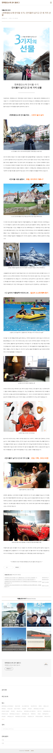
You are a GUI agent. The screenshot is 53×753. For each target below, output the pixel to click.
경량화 (24, 708)
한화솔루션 (45, 714)
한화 (40, 706)
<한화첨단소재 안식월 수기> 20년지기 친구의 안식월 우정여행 (19, 579)
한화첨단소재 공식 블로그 (11, 2)
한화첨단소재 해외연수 (30, 711)
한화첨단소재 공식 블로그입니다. (12, 665)
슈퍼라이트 (34, 706)
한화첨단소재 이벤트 (21, 716)
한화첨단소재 (26, 714)
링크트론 (18, 706)
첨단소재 (46, 706)
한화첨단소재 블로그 (15, 714)
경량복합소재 (47, 711)
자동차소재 (5, 714)
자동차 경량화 (5, 711)
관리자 (32, 750)
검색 (49, 729)
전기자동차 (17, 708)
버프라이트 (47, 716)
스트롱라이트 (26, 706)
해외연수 (34, 714)
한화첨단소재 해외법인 (7, 706)
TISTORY (27, 750)
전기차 (39, 711)
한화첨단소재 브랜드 (39, 708)
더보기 (3, 719)
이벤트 (4, 716)
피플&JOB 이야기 (8, 574)
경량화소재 (31, 716)
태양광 (4, 708)
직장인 (13, 711)
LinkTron (19, 711)
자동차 (30, 708)
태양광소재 (10, 716)
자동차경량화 (39, 716)
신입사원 (10, 708)
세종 (39, 714)
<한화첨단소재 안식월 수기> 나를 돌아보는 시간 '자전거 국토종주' (19, 577)
